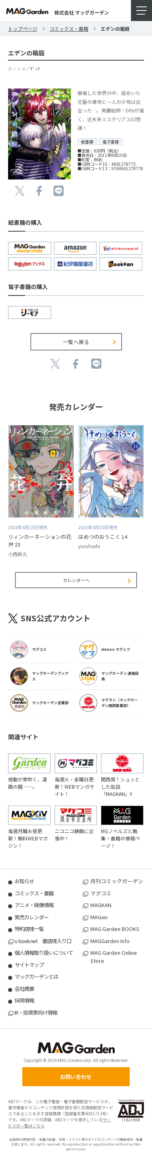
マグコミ (100, 893)
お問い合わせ (76, 1077)
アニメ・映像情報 (34, 905)
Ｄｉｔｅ (17, 68)
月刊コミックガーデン (116, 881)
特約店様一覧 (29, 929)
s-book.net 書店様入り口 (43, 941)
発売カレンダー (32, 917)
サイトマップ (29, 965)
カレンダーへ (76, 580)
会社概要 (24, 988)
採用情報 (24, 1000)
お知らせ (24, 881)
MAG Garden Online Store (113, 957)
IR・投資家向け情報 (36, 1012)
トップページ (22, 28)
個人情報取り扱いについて (44, 952)
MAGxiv (99, 917)
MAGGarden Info (110, 941)
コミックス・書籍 (68, 28)
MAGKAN (100, 905)
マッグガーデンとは (36, 976)
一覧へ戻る (76, 342)
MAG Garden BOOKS (114, 929)
